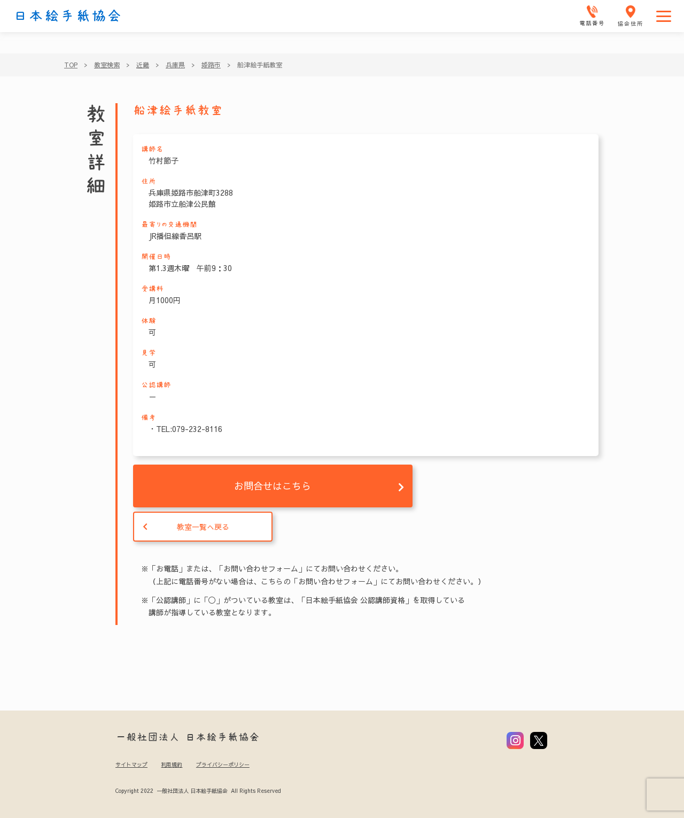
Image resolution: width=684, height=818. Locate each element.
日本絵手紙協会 (68, 16)
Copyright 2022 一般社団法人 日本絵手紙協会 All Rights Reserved (198, 790)
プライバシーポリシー (223, 764)
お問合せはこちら (272, 485)
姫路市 (211, 64)
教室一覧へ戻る (203, 526)
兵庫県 (175, 64)
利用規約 (171, 764)
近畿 (142, 64)
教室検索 (107, 64)
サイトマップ (131, 764)
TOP (70, 64)
